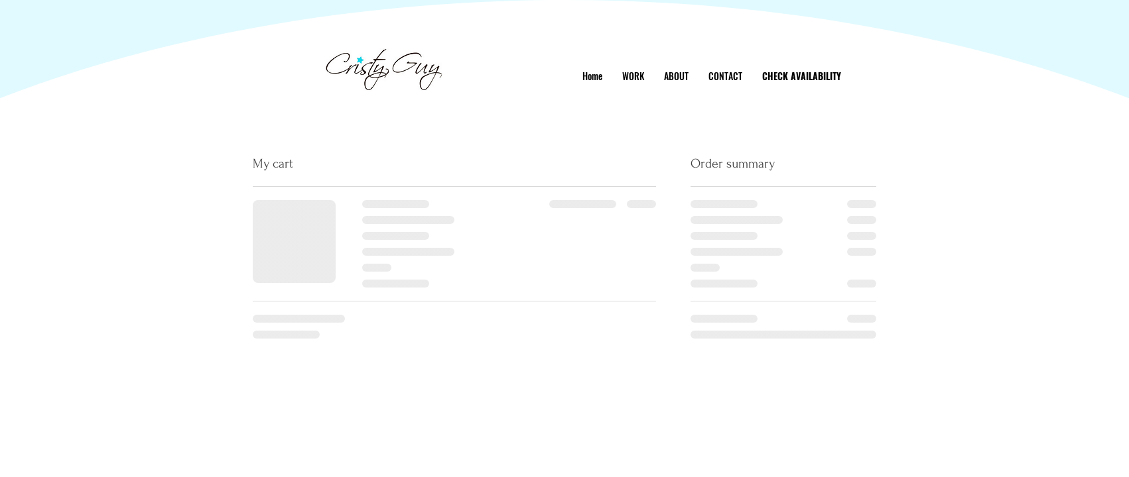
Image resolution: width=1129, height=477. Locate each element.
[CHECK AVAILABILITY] (801, 76)
